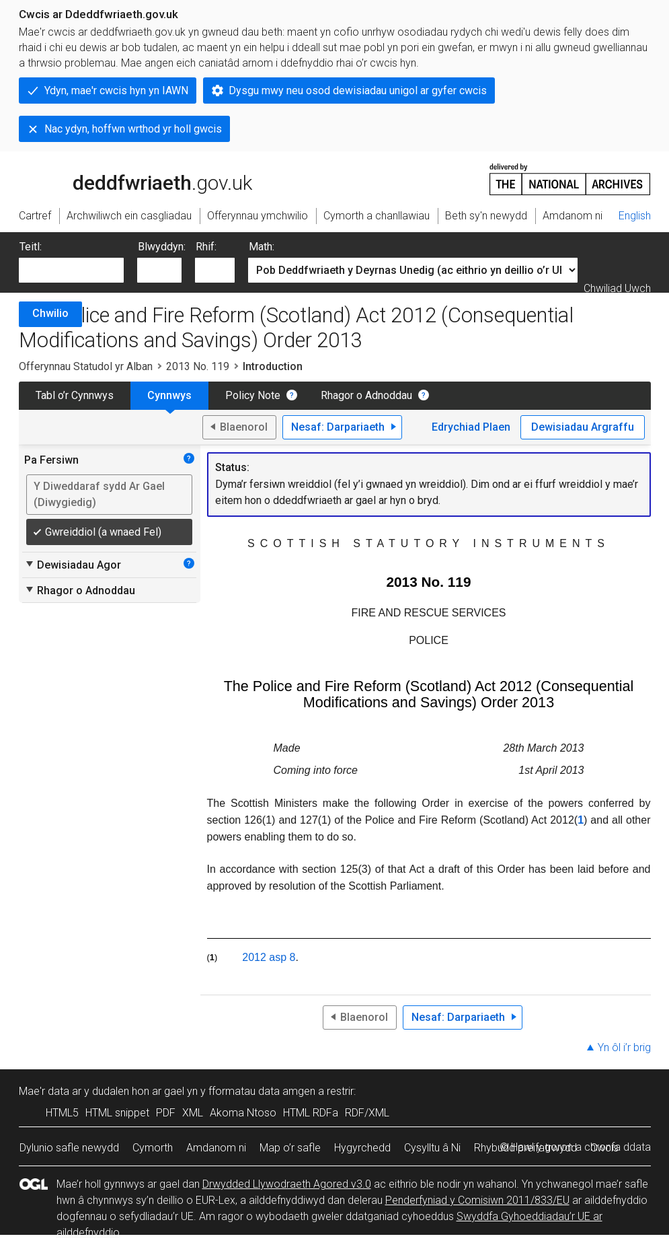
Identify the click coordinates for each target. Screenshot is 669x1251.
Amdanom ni (216, 1147)
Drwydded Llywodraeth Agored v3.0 (286, 1184)
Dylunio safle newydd (69, 1147)
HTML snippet (117, 1112)
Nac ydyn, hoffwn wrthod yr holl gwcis (133, 128)
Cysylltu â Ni (432, 1147)
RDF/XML (367, 1112)
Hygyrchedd (362, 1147)
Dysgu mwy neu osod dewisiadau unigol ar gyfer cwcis (358, 90)
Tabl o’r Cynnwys (75, 395)
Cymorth (152, 1147)
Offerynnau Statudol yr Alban (86, 366)
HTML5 (62, 1112)
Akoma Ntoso (243, 1112)
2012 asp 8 (268, 957)
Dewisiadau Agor (72, 564)
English (635, 215)
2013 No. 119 (197, 366)
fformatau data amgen (261, 1091)
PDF (165, 1112)
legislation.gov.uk (125, 178)
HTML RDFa (310, 1112)
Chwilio (50, 313)
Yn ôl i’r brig (624, 1047)
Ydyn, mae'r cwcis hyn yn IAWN (116, 90)
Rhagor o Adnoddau (366, 395)
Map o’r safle (290, 1147)
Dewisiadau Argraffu (582, 427)
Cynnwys (169, 395)
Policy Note (252, 395)
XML (192, 1112)
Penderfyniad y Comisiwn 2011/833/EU (477, 1200)
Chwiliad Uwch (617, 288)
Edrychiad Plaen (471, 427)
